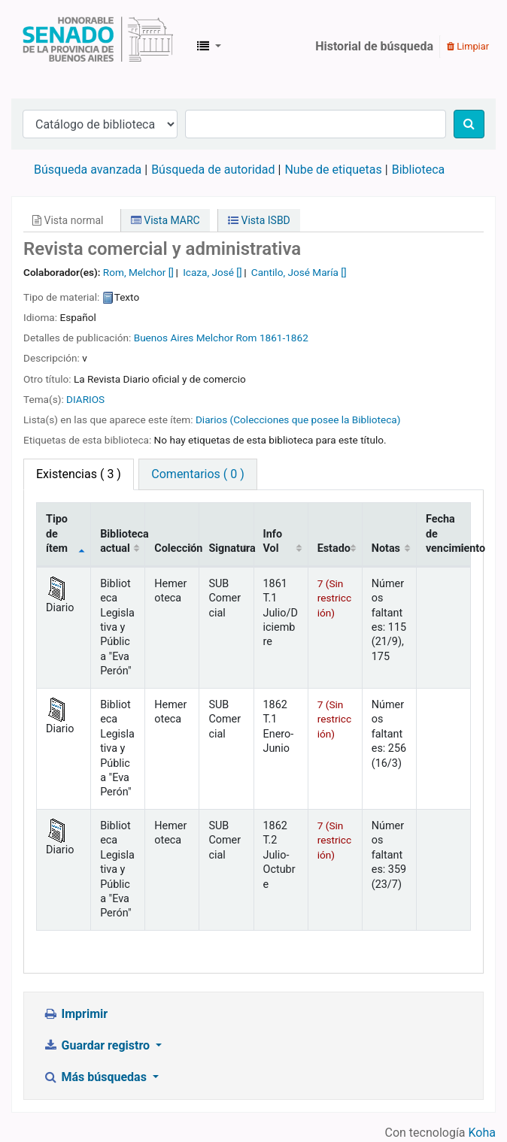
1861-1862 (284, 338)
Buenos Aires (164, 338)
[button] (209, 47)
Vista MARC (165, 220)
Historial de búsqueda (374, 46)
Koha (482, 1132)
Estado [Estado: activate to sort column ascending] (334, 548)
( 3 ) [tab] (78, 474)
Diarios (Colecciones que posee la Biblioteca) (298, 419)
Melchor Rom (226, 338)
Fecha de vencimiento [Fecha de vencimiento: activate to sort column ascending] (448, 534)
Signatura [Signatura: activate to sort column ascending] (231, 548)
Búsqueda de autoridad (213, 169)
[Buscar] (469, 124)
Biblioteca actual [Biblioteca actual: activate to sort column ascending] (122, 541)
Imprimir (75, 1014)
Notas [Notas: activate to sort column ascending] (386, 548)
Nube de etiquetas (332, 169)
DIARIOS (85, 399)
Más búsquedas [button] (96, 1077)
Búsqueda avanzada (87, 169)
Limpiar (468, 46)
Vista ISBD (259, 220)
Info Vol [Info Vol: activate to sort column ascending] (273, 541)
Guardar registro (98, 1045)
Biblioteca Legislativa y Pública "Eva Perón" (98, 47)
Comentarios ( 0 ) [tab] (197, 474)
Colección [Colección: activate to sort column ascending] (176, 548)
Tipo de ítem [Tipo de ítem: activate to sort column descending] (57, 534)
